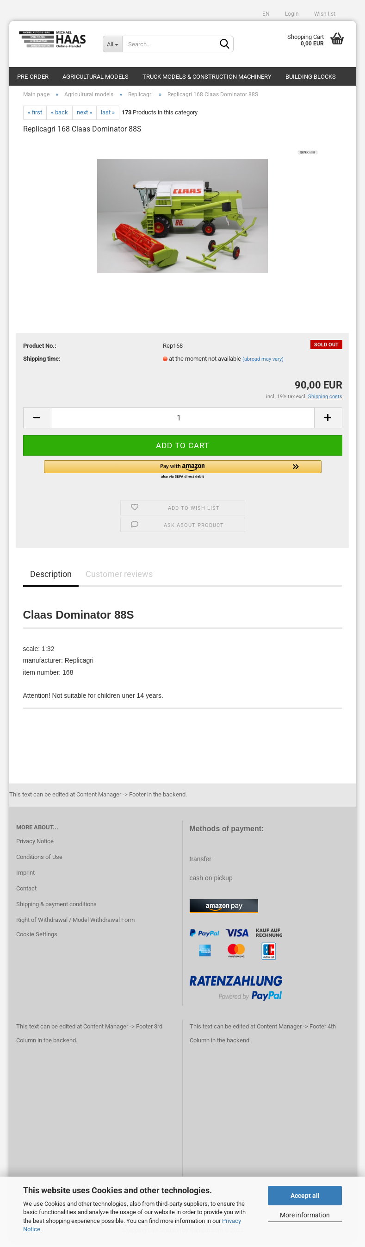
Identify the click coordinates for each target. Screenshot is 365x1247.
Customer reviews (119, 578)
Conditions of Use (39, 861)
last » (108, 117)
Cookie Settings (36, 939)
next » (84, 117)
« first (35, 117)
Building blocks (310, 76)
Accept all (305, 1195)
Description (51, 578)
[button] (183, 474)
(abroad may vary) (263, 364)
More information (305, 1215)
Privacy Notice (35, 845)
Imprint (25, 877)
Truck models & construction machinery (207, 76)
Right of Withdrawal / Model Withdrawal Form (75, 924)
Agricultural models (95, 76)
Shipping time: (42, 363)
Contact (26, 893)
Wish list (324, 14)
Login (291, 14)
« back (59, 117)
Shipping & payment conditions (56, 908)
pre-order (33, 76)
